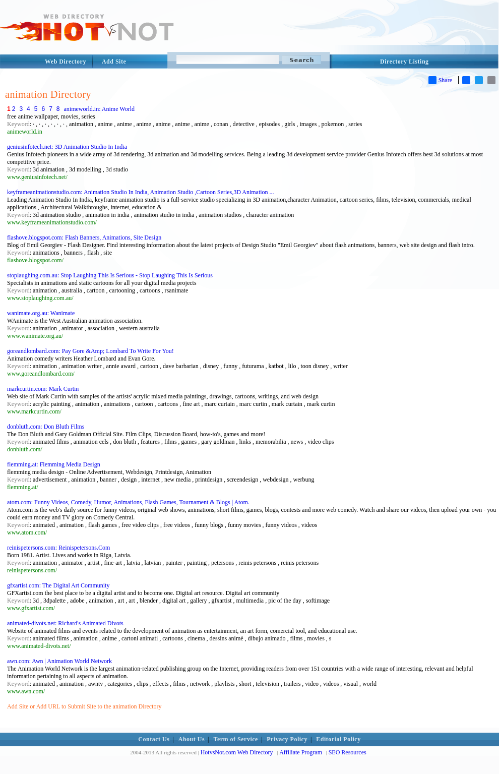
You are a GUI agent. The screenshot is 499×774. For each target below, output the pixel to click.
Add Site (114, 61)
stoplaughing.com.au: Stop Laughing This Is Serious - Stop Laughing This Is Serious (110, 275)
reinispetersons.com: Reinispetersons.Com (58, 547)
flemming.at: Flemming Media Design (53, 464)
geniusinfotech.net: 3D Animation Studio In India (67, 146)
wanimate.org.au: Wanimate (41, 313)
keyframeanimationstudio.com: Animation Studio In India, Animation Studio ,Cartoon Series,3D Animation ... (140, 192)
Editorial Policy (338, 739)
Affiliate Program (300, 752)
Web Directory (65, 61)
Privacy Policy (287, 739)
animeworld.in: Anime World (99, 108)
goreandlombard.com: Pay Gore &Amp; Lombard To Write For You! (90, 350)
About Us (191, 739)
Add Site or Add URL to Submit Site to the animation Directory (84, 706)
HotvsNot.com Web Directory (237, 752)
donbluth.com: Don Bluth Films (45, 426)
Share (440, 80)
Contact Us (153, 739)
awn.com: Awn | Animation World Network (59, 661)
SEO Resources (347, 752)
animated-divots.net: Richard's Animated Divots (65, 623)
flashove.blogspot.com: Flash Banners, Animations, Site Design (84, 237)
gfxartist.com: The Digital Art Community (58, 585)
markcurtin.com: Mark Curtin (43, 388)
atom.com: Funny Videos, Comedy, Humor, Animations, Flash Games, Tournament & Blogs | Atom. (128, 502)
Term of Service (236, 739)
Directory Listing (404, 61)
